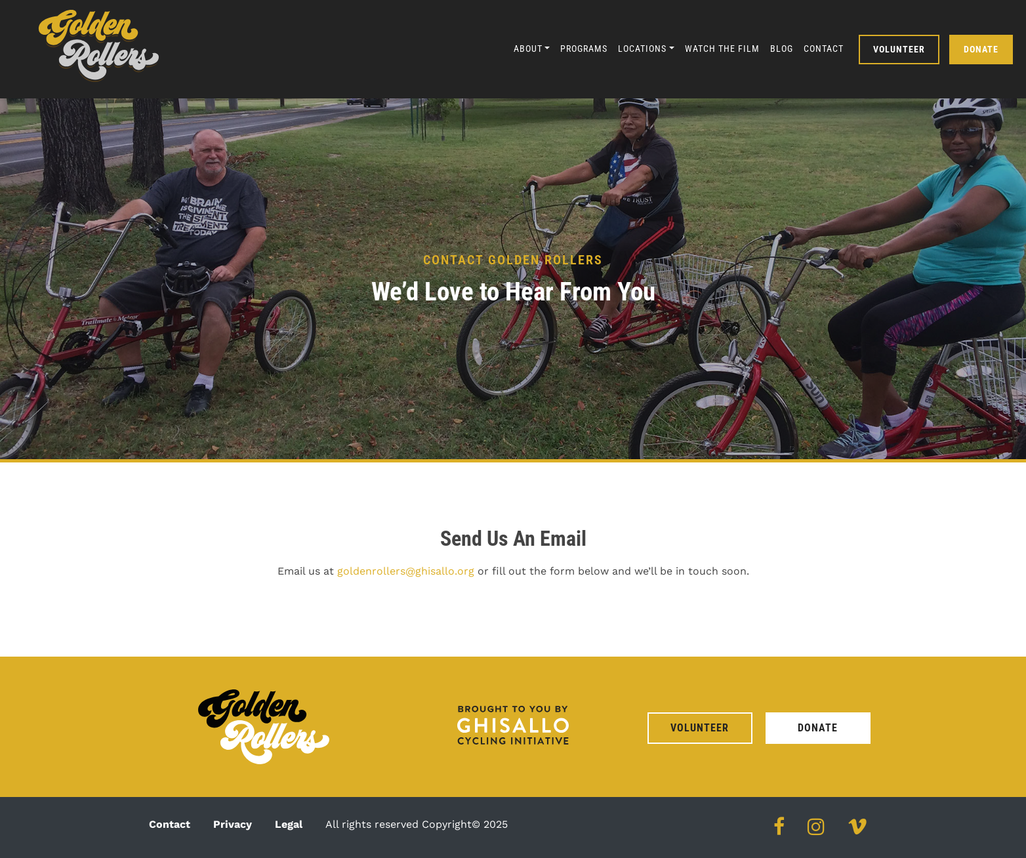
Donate (981, 49)
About (528, 48)
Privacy (232, 824)
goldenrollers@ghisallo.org (405, 571)
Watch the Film (722, 48)
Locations (642, 48)
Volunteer (899, 49)
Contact (824, 48)
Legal (288, 824)
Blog (781, 48)
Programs (583, 48)
